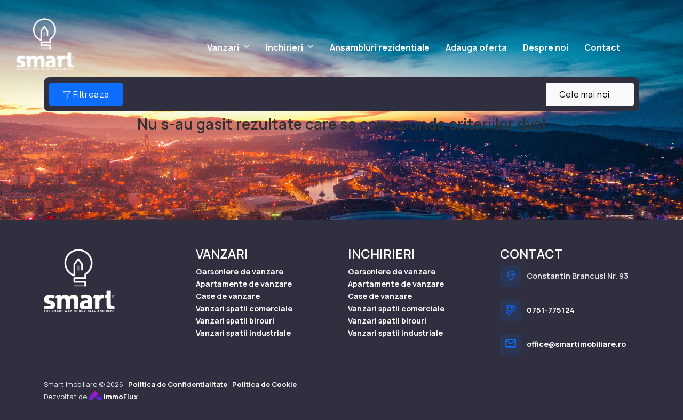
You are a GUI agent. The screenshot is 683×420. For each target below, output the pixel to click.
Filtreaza (85, 94)
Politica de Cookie (264, 385)
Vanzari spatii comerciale (244, 309)
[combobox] (590, 94)
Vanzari (223, 47)
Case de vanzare (228, 297)
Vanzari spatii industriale (243, 333)
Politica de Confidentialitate (177, 385)
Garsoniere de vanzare (239, 272)
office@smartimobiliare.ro (576, 345)
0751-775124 (551, 310)
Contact (602, 47)
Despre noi (545, 47)
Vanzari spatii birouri (235, 321)
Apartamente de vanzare (244, 284)
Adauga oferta (476, 47)
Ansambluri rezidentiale (380, 47)
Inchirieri (284, 47)
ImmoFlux (113, 397)
